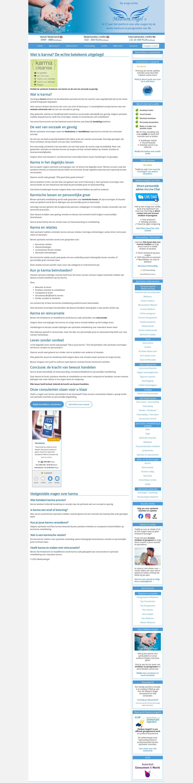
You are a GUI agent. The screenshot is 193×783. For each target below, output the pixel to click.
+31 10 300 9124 (138, 39)
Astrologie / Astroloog (147, 492)
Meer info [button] (117, 46)
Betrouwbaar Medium (147, 305)
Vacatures (40, 443)
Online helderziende (147, 330)
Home (40, 46)
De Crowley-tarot (147, 355)
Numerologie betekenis (147, 497)
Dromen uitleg (147, 471)
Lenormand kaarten (147, 368)
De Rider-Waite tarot (148, 351)
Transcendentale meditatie (148, 446)
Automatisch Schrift (147, 419)
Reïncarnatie (147, 467)
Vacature (133, 46)
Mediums (148, 296)
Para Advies (147, 610)
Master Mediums (147, 622)
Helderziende (148, 326)
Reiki (147, 429)
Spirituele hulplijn (148, 334)
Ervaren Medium (147, 309)
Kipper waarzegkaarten (147, 372)
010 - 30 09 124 (48, 465)
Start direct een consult (79, 404)
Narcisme (147, 476)
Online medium (148, 301)
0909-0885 (47, 462)
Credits (104, 46)
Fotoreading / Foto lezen (148, 414)
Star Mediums (148, 618)
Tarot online (147, 343)
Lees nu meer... (46, 457)
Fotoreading (89, 46)
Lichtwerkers (147, 450)
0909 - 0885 (47, 39)
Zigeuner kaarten (147, 377)
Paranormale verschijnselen (147, 292)
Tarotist (147, 347)
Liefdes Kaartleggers (147, 385)
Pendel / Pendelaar (147, 410)
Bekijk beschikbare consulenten (47, 404)
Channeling (148, 406)
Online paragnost (147, 313)
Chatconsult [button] (71, 46)
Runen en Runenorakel (147, 393)
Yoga (147, 433)
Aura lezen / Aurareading (147, 402)
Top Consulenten (147, 601)
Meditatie (147, 442)
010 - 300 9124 (92, 39)
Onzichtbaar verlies (147, 480)
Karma (148, 463)
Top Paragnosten (147, 605)
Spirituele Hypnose (147, 438)
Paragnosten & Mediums (147, 597)
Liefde (147, 484)
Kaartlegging (147, 381)
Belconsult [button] (53, 46)
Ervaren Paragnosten (147, 317)
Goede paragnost (147, 322)
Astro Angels (147, 614)
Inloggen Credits (150, 46)
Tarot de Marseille (148, 360)
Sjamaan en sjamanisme (148, 455)
